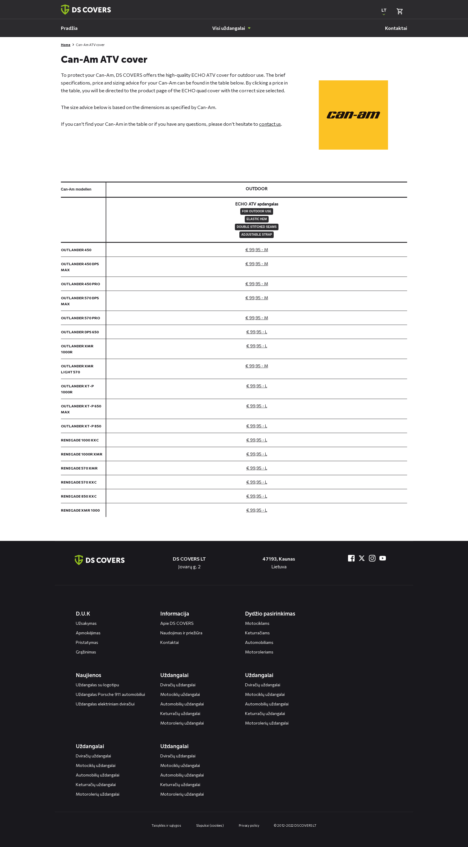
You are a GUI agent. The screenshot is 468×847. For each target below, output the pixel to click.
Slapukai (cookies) (210, 825)
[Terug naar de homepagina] (100, 560)
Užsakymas (86, 623)
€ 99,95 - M (256, 249)
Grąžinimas (86, 651)
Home (65, 45)
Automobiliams (259, 642)
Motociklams (257, 623)
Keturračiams (257, 632)
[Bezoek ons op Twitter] (361, 558)
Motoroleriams (259, 651)
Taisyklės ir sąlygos (166, 825)
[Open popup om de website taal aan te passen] (383, 11)
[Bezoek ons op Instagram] (372, 558)
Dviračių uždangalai (177, 684)
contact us (270, 124)
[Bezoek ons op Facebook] (351, 558)
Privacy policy (249, 825)
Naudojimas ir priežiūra (181, 632)
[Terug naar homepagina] (86, 9)
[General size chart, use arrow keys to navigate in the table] (234, 349)
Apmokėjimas (88, 632)
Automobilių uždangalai (182, 703)
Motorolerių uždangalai (182, 722)
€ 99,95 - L (256, 331)
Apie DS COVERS (177, 623)
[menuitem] (69, 28)
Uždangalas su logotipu (97, 684)
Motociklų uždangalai (180, 694)
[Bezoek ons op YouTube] (382, 558)
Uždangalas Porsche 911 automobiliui (110, 694)
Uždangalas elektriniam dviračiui (105, 703)
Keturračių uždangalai (180, 713)
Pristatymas (87, 642)
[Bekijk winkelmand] (399, 11)
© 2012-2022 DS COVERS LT (295, 825)
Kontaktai (169, 642)
